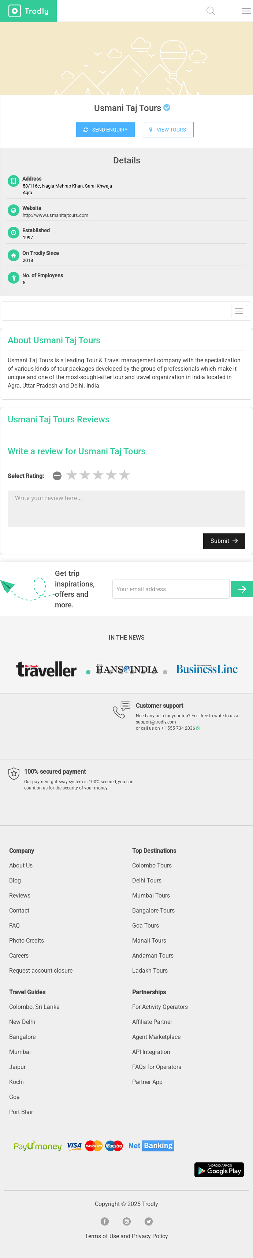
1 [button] (88, 672)
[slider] (98, 475)
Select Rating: (26, 476)
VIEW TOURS (167, 130)
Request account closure (40, 970)
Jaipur (17, 1066)
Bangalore (22, 1036)
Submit (224, 540)
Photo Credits (26, 940)
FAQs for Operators (156, 1066)
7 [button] (154, 672)
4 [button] (121, 672)
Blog (15, 880)
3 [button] (110, 672)
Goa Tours (145, 925)
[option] (126, 77)
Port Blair (21, 1112)
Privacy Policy (150, 1236)
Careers (19, 955)
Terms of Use (102, 1236)
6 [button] (143, 672)
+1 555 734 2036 (180, 728)
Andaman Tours (153, 955)
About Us (21, 865)
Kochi (16, 1081)
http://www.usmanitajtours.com (55, 215)
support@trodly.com (156, 722)
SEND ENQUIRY (105, 130)
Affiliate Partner (152, 1021)
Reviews (19, 895)
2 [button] (99, 672)
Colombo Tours (152, 865)
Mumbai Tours (151, 895)
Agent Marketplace (156, 1036)
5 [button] (132, 672)
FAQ (14, 925)
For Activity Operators (160, 1006)
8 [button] (165, 672)
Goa (14, 1097)
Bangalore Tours (153, 910)
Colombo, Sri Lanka (34, 1006)
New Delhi (22, 1021)
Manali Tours (149, 940)
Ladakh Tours (150, 970)
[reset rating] (57, 475)
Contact (19, 910)
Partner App (147, 1081)
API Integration (151, 1051)
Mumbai (20, 1051)
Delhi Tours (146, 880)
